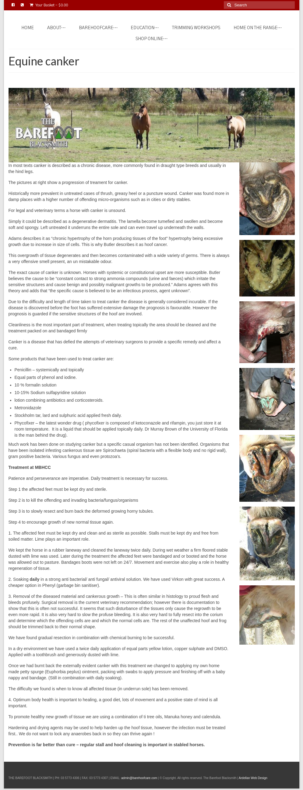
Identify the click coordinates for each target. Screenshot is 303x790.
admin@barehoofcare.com (139, 778)
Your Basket (49, 5)
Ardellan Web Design (253, 778)
